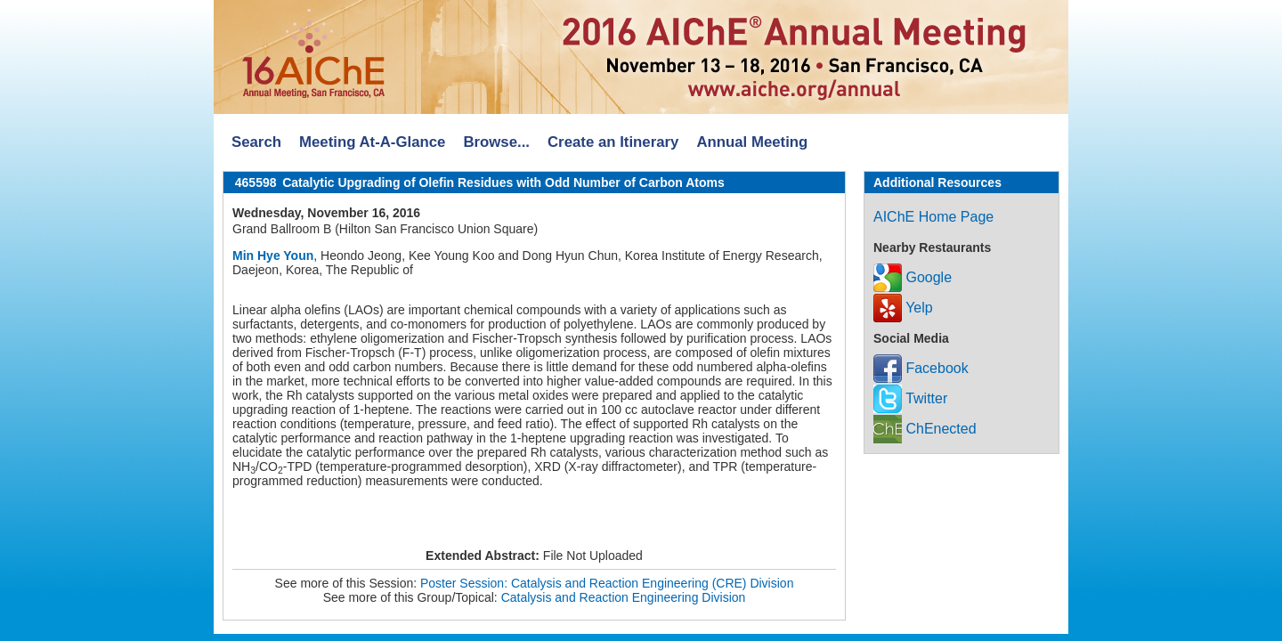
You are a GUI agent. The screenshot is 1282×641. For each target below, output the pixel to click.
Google (912, 277)
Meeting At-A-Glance (372, 142)
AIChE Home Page (933, 216)
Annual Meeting (751, 142)
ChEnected (925, 428)
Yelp (903, 307)
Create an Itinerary (613, 142)
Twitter (910, 398)
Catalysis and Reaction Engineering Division (623, 597)
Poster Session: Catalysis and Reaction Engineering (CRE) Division (606, 583)
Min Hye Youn (272, 255)
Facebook (921, 368)
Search (256, 142)
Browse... (496, 142)
